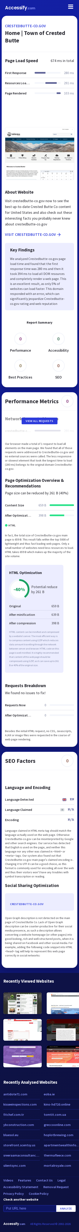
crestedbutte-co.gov (25, 26)
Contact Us (44, 1180)
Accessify (20, 8)
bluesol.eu (10, 1135)
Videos (8, 1180)
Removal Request (56, 1187)
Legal (61, 1180)
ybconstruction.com (18, 1125)
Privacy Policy (13, 1193)
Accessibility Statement (20, 1187)
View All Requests (39, 421)
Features (24, 1180)
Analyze (66, 1208)
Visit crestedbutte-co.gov (33, 234)
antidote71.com (15, 1094)
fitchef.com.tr (13, 1114)
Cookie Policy (39, 1193)
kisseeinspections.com (20, 1104)
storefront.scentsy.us (19, 1145)
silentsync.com (14, 1165)
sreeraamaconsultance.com (21, 1155)
